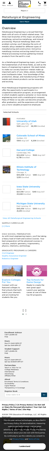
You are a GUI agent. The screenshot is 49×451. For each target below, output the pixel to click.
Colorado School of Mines (31, 135)
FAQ (6, 337)
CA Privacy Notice (24, 405)
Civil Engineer (8, 253)
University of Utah (26, 121)
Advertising (9, 374)
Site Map (27, 409)
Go (44, 395)
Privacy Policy (18, 439)
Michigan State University (31, 203)
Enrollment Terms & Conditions (16, 382)
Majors (24, 11)
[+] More (6, 226)
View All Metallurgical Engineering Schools (22, 218)
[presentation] (23, 310)
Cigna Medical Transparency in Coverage (15, 387)
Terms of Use (33, 439)
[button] (23, 314)
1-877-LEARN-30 (11, 335)
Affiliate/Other (10, 376)
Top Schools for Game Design (35, 281)
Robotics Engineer (10, 259)
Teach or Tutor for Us (13, 368)
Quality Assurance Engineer (14, 256)
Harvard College (25, 150)
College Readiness (12, 369)
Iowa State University (28, 186)
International (9, 372)
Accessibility (9, 383)
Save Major (24, 22)
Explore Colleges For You (11, 281)
